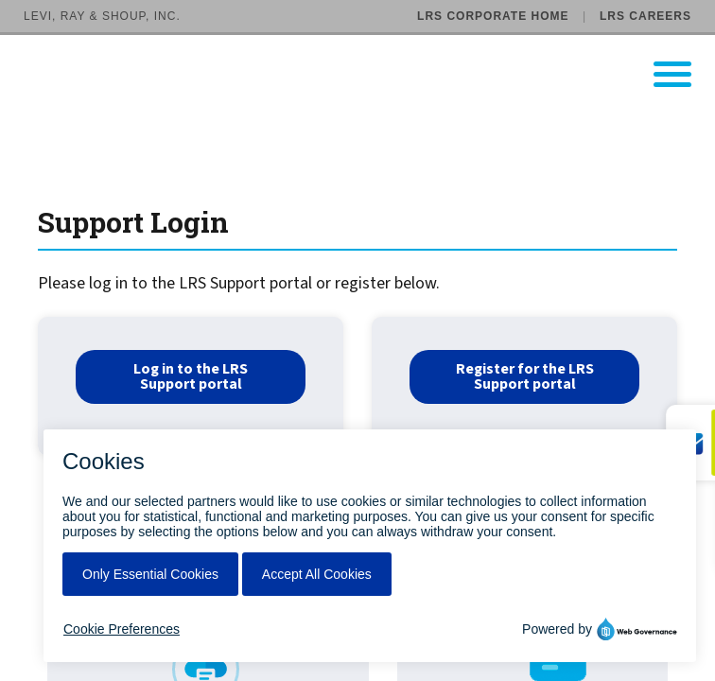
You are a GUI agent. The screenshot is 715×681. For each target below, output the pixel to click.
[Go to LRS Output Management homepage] (369, 74)
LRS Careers (645, 16)
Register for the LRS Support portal (525, 376)
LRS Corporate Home (492, 16)
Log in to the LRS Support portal (190, 376)
